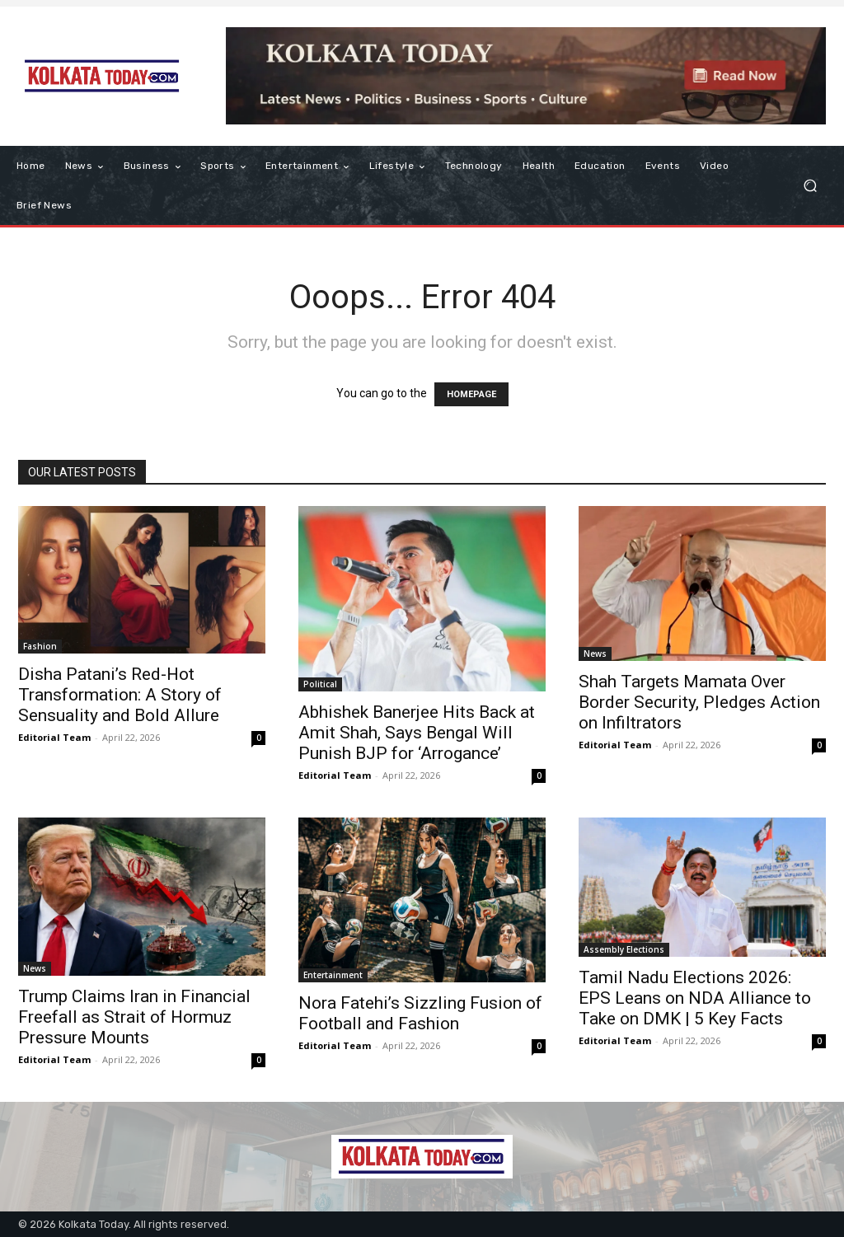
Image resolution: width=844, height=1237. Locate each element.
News (595, 653)
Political (320, 684)
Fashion (40, 646)
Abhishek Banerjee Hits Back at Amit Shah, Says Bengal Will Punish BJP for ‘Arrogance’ (416, 732)
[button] (809, 185)
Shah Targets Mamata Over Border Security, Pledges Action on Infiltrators (699, 702)
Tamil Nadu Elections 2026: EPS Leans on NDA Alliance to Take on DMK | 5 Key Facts (695, 998)
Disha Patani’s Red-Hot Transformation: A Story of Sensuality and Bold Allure (120, 694)
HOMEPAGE (471, 394)
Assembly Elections (624, 949)
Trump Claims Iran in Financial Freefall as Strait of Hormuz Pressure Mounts (134, 1016)
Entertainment (333, 975)
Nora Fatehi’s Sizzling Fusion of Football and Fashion (420, 1013)
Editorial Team (54, 737)
